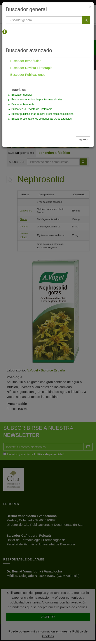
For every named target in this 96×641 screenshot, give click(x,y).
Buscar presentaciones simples (55, 113)
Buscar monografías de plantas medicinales (36, 99)
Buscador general (21, 94)
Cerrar (83, 140)
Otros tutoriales (63, 118)
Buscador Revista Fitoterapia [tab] (31, 68)
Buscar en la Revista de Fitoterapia (31, 109)
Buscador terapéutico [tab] (25, 61)
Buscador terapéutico (23, 104)
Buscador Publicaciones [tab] (27, 74)
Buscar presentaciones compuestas (32, 118)
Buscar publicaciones (23, 113)
